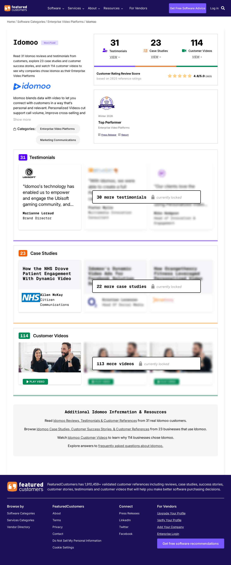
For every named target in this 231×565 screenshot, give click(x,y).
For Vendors (138, 8)
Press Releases (129, 513)
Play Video (37, 381)
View (113, 57)
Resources (113, 8)
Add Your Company (170, 527)
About (93, 8)
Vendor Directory (18, 527)
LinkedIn (125, 520)
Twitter (123, 527)
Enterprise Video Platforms (66, 21)
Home (11, 21)
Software (55, 8)
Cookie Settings (63, 547)
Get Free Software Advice (187, 8)
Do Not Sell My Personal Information (77, 540)
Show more (22, 119)
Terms (57, 520)
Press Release (108, 134)
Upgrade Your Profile (171, 513)
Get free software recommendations (191, 543)
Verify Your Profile (169, 520)
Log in (214, 8)
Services (75, 8)
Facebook (126, 533)
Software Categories (31, 21)
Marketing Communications (58, 140)
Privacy (58, 527)
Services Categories (20, 520)
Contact (58, 533)
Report (125, 134)
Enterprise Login (168, 533)
